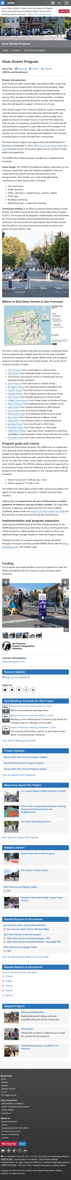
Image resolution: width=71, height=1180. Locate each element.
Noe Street (13, 417)
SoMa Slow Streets (17, 431)
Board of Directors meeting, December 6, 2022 (33, 727)
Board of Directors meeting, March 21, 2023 (32, 715)
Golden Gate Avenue (18, 400)
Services (4, 1082)
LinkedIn (48, 69)
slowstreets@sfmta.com (13, 661)
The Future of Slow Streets (34, 870)
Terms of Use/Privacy (10, 1134)
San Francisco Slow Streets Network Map (24, 925)
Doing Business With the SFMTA (15, 1128)
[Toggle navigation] (66, 3)
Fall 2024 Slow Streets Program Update (24, 763)
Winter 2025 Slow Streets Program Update (25, 757)
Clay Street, (13, 397)
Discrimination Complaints (12, 1103)
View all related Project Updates (17, 775)
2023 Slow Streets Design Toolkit (20, 887)
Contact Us (6, 1113)
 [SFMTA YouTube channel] (5, 690)
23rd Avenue (14, 383)
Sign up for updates (16, 677)
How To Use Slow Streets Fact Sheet (19, 972)
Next (65, 582)
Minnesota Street (16, 414)
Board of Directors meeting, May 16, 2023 (31, 706)
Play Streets (27, 1029)
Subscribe (64, 11)
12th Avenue (14, 370)
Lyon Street (13, 410)
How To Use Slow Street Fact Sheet (48, 511)
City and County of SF (10, 1131)
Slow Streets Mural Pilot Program (38, 853)
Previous (5, 582)
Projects (16, 50)
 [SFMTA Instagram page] (26, 690)
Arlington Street (16, 387)
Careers (4, 1125)
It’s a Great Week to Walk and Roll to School (43, 791)
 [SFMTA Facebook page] (12, 690)
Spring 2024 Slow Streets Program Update (25, 769)
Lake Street (13, 407)
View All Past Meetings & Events (18, 740)
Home (6, 50)
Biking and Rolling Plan (32, 1012)
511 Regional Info (8, 1095)
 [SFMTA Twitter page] (19, 690)
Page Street (13, 420)
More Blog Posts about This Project (19, 837)
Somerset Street (15, 437)
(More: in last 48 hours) (39, 14)
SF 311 (4, 1092)
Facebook (22, 69)
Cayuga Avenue (15, 393)
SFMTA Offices (7, 1110)
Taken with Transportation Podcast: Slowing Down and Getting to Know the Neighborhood (43, 809)
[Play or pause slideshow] (66, 629)
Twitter (35, 69)
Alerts (3, 8)
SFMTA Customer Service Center (15, 1107)
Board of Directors (9, 1121)
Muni (3, 1079)
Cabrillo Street (15, 390)
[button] (52, 3)
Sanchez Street (15, 424)
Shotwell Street (15, 427)
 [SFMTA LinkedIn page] (33, 690)
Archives (5, 1138)
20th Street (13, 373)
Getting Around (8, 1089)
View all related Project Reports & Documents (24, 957)
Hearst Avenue (15, 404)
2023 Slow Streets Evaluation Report (22, 934)
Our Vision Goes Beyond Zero (36, 821)
